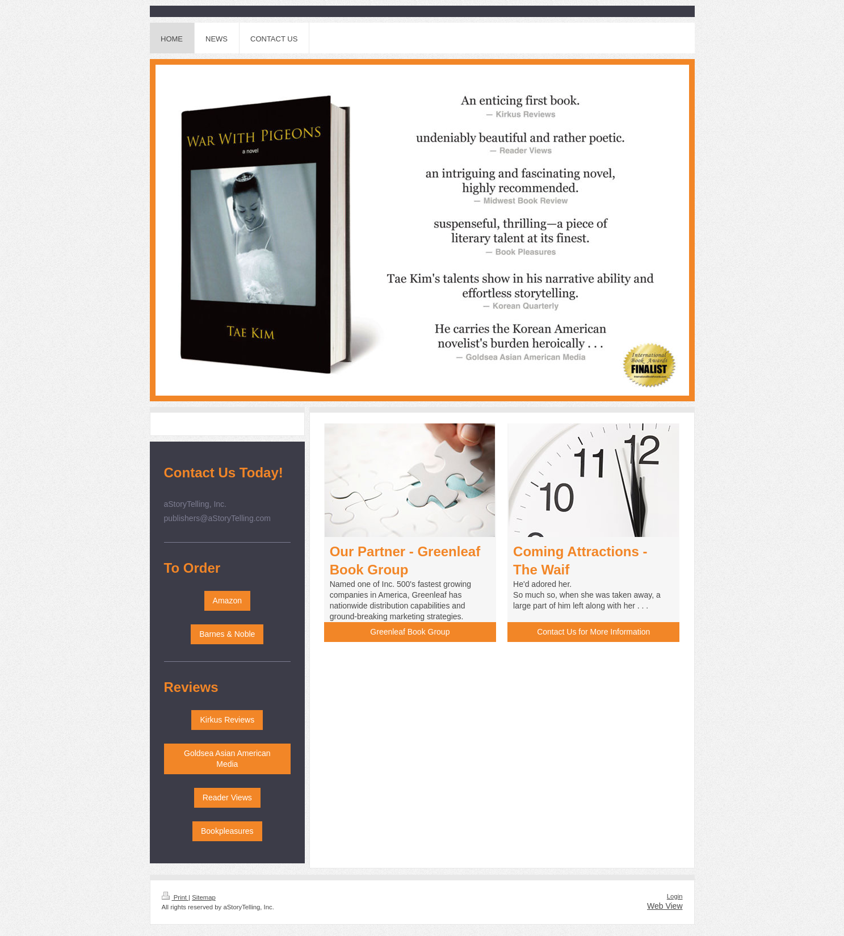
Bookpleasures (227, 831)
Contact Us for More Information (593, 631)
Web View (665, 905)
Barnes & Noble (227, 634)
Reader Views (227, 797)
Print (175, 897)
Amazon (227, 600)
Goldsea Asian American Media (227, 759)
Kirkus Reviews (227, 719)
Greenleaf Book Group (410, 631)
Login (675, 896)
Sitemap (204, 897)
